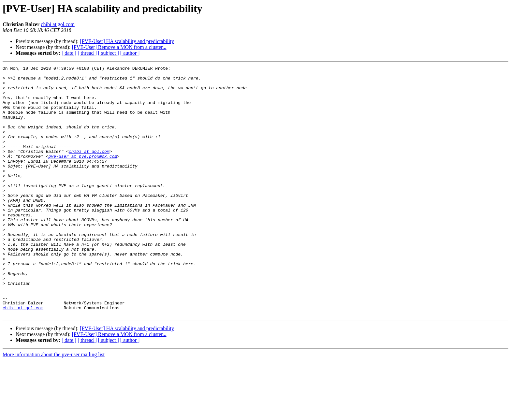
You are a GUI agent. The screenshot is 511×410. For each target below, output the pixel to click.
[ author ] (130, 53)
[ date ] (69, 53)
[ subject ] (108, 53)
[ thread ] (87, 53)
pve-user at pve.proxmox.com (82, 175)
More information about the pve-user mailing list (54, 404)
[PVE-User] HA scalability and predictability (127, 41)
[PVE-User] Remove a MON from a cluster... (119, 47)
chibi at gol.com (58, 24)
